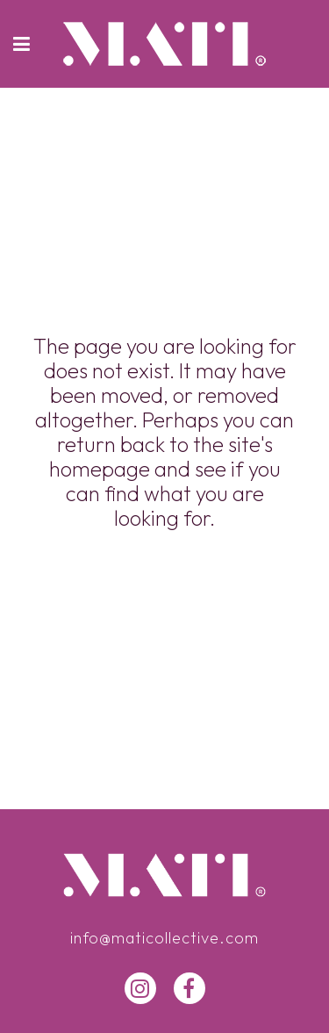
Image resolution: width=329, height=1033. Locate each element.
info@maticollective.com (164, 938)
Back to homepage (164, 595)
